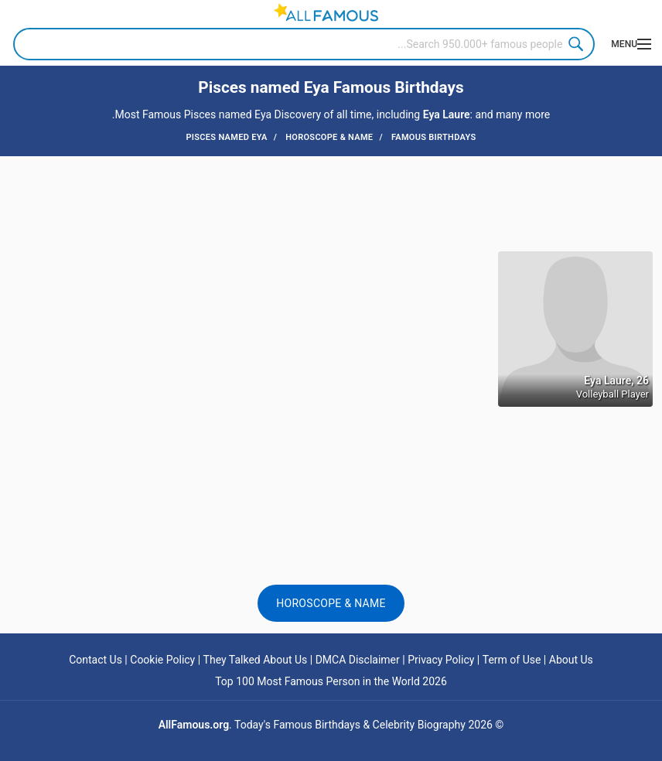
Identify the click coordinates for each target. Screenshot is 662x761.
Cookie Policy (162, 660)
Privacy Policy (441, 660)
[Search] (304, 44)
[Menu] (628, 44)
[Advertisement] (331, 202)
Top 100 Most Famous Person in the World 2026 (331, 681)
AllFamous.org (194, 724)
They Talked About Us (255, 660)
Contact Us (95, 660)
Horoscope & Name (331, 603)
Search (578, 44)
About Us (571, 660)
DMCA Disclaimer (358, 660)
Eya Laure (446, 114)
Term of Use (512, 660)
